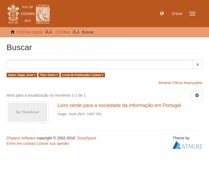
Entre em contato (21, 143)
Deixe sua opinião (54, 143)
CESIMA (63, 32)
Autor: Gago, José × (21, 74)
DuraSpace (86, 138)
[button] (162, 13)
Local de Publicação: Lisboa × (82, 74)
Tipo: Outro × (49, 74)
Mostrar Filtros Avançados (180, 83)
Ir (197, 64)
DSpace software (21, 138)
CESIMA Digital (30, 32)
